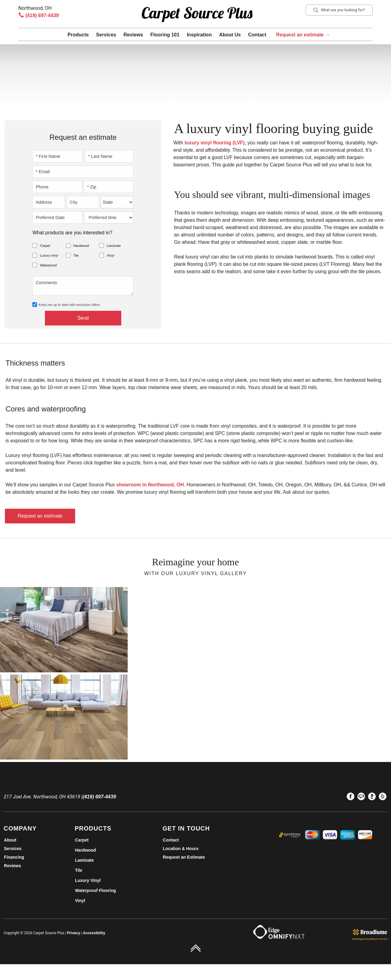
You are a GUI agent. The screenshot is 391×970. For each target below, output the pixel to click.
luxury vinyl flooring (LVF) (215, 142)
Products (78, 34)
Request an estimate (40, 515)
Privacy (73, 933)
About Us (230, 34)
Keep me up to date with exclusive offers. (69, 305)
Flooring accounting (363, 939)
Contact (257, 34)
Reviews (133, 34)
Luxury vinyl (49, 255)
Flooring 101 (164, 34)
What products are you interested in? (72, 232)
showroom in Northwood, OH (150, 484)
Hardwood (81, 245)
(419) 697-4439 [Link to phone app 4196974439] (42, 15)
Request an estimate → (303, 34)
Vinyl (110, 255)
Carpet (45, 245)
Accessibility (94, 933)
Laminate (114, 245)
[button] (78, 36)
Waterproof (48, 265)
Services (106, 34)
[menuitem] (350, 797)
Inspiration (199, 34)
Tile (76, 255)
